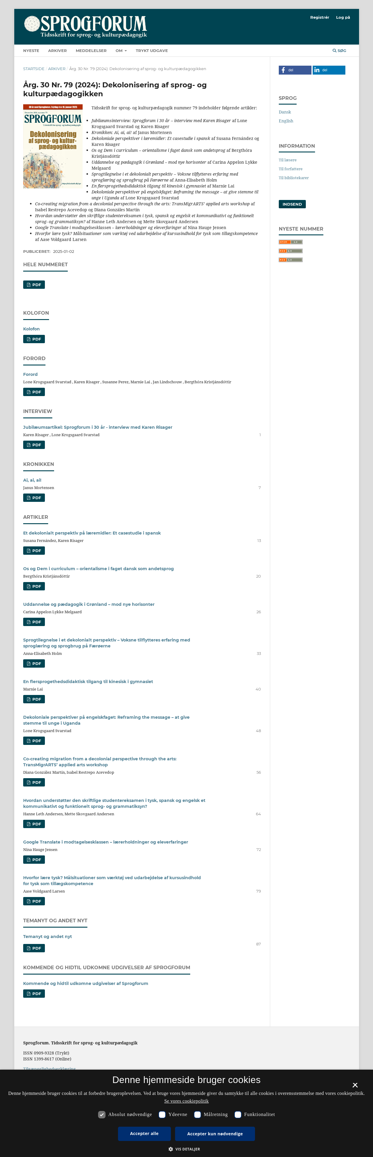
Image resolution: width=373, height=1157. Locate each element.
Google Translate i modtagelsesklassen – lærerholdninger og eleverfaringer (105, 842)
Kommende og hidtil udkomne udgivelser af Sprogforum (85, 983)
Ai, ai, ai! (32, 480)
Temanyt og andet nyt (47, 936)
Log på (343, 17)
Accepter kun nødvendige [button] (215, 1133)
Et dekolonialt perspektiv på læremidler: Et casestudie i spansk (92, 533)
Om (120, 50)
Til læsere (288, 160)
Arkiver (57, 50)
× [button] (355, 1087)
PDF (36, 339)
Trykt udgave (152, 50)
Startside (34, 68)
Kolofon (31, 329)
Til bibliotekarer (294, 177)
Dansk (285, 112)
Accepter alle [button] (144, 1133)
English (286, 121)
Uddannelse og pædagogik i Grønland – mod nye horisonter (89, 604)
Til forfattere (291, 168)
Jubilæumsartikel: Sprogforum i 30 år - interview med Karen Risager (97, 427)
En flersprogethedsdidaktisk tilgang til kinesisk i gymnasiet (88, 681)
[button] (295, 70)
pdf (36, 284)
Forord (30, 374)
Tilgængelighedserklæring (49, 1069)
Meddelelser (91, 50)
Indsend (292, 204)
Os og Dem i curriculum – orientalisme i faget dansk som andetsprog (98, 568)
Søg (339, 50)
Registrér (319, 17)
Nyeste (31, 50)
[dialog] (186, 1113)
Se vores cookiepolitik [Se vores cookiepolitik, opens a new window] (186, 1101)
